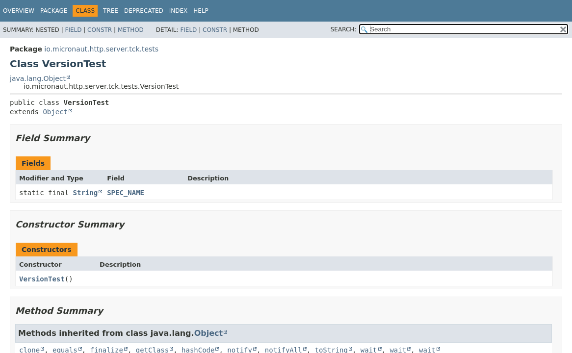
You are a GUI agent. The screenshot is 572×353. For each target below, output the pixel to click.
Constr (99, 29)
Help (200, 10)
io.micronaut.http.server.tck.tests (101, 49)
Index (178, 10)
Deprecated (143, 10)
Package (53, 10)
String (85, 193)
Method (131, 29)
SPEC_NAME (125, 193)
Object (55, 112)
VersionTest (42, 279)
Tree (110, 10)
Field (73, 29)
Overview (18, 10)
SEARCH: (344, 29)
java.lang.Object (38, 78)
